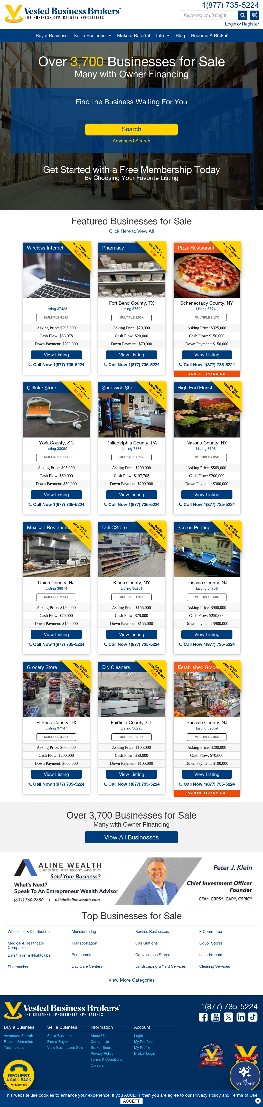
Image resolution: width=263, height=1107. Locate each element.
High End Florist (194, 387)
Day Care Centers (87, 966)
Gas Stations (146, 943)
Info (160, 35)
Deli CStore (114, 527)
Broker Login (144, 1053)
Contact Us (100, 1042)
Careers (97, 1065)
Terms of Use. (245, 1095)
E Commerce (210, 931)
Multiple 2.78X (131, 457)
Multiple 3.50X (131, 317)
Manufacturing (84, 931)
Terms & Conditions (107, 1059)
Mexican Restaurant (49, 527)
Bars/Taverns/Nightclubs (29, 955)
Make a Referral (133, 35)
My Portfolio (143, 1042)
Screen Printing (194, 527)
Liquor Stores (211, 943)
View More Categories (132, 980)
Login (230, 24)
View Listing (56, 354)
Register (250, 24)
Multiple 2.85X (207, 457)
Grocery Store (42, 667)
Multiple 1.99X (131, 597)
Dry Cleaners (116, 667)
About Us (98, 1036)
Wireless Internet (45, 248)
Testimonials (14, 1047)
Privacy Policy (102, 1053)
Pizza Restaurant (196, 248)
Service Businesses (152, 931)
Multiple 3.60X (207, 597)
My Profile (142, 1047)
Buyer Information (18, 1042)
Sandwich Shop (119, 387)
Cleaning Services (214, 966)
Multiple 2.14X (56, 597)
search (131, 129)
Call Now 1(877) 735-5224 (56, 364)
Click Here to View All (131, 231)
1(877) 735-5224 (230, 5)
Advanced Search (131, 140)
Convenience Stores (152, 954)
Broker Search (103, 1047)
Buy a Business (52, 35)
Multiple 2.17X (207, 317)
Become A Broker (209, 35)
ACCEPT (131, 1101)
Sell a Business (89, 35)
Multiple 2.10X (131, 737)
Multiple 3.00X (56, 737)
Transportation (84, 943)
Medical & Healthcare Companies (26, 945)
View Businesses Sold (65, 1047)
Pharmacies (18, 967)
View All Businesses (131, 837)
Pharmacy (113, 248)
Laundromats (210, 954)
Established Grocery (200, 667)
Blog (180, 35)
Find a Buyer (57, 1042)
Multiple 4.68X (56, 317)
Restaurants (82, 954)
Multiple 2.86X (207, 737)
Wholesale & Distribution (29, 931)
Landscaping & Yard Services (160, 966)
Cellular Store (41, 387)
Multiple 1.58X (56, 457)
